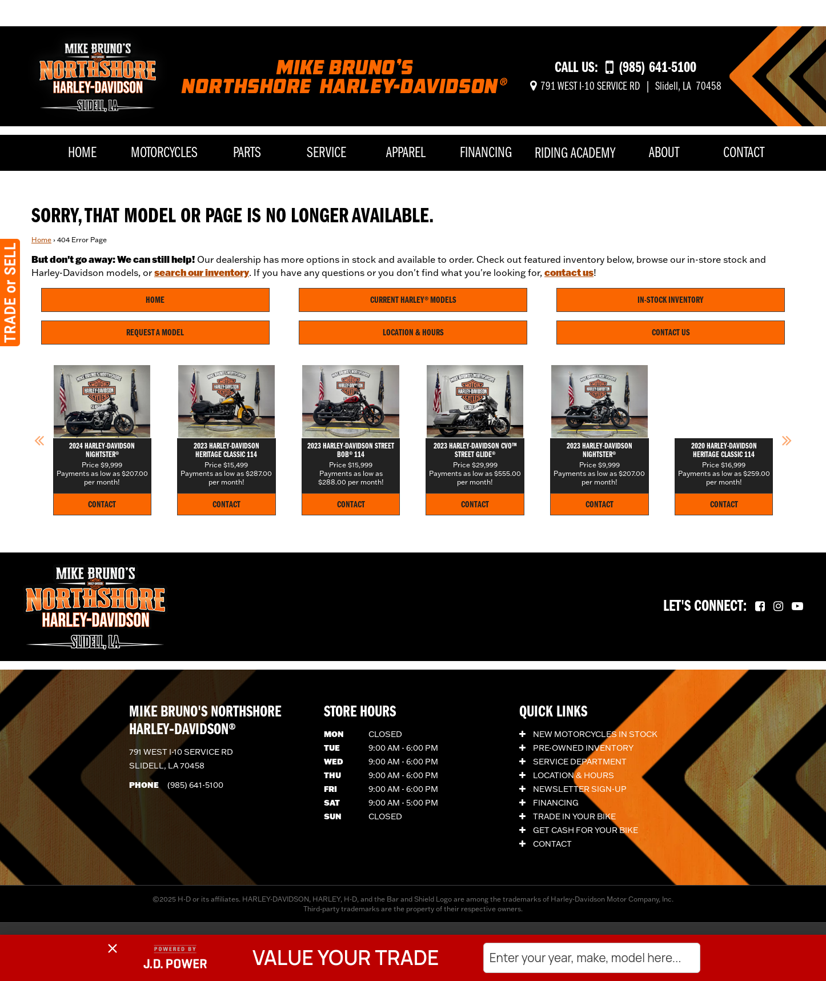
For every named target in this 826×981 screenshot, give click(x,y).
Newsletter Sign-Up (573, 789)
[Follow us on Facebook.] (760, 606)
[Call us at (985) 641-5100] (651, 68)
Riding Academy (575, 154)
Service (326, 153)
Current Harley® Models (413, 300)
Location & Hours (413, 333)
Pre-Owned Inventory (576, 748)
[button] (39, 440)
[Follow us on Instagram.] (778, 606)
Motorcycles (164, 153)
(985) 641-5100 (195, 785)
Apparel (406, 153)
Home (82, 153)
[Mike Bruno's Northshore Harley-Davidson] (97, 75)
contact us (569, 272)
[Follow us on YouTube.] (797, 606)
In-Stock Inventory (670, 300)
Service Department (573, 761)
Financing (486, 153)
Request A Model (155, 333)
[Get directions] (625, 87)
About (664, 153)
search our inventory (201, 272)
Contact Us (671, 333)
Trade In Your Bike (567, 816)
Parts (247, 153)
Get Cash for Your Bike (578, 830)
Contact (743, 153)
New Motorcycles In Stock (588, 734)
